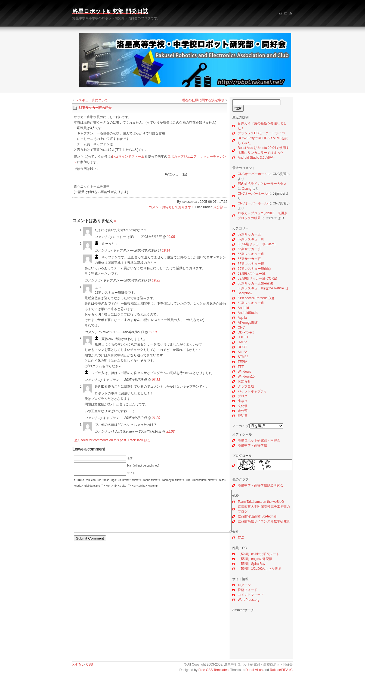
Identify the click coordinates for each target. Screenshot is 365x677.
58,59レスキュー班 (251, 273)
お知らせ (244, 381)
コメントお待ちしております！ (171, 207)
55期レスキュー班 (251, 254)
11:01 (153, 332)
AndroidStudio (248, 313)
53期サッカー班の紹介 (95, 108)
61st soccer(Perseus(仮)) (256, 298)
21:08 (170, 431)
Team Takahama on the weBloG (261, 502)
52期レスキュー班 (251, 239)
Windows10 (246, 376)
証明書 (243, 416)
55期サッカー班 (249, 249)
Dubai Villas (253, 670)
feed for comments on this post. (100, 440)
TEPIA (242, 362)
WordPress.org (248, 600)
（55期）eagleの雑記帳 (255, 559)
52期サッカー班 (249, 234)
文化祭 (243, 406)
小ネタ (243, 401)
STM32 (243, 357)
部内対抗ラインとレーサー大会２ (262, 184)
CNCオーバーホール (253, 174)
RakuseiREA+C (281, 670)
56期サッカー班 (249, 259)
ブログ (243, 396)
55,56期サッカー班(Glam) (257, 244)
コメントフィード (251, 595)
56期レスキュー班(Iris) (254, 269)
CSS (89, 664)
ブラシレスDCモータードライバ (261, 133)
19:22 (156, 280)
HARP (242, 342)
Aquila (242, 318)
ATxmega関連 (248, 322)
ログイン (244, 585)
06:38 (156, 380)
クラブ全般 (246, 386)
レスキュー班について (91, 100)
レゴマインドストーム (128, 156)
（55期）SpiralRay (251, 564)
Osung (246, 189)
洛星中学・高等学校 (252, 445)
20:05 (171, 237)
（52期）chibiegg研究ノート (259, 554)
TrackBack (139, 440)
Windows (244, 371)
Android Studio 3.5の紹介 (256, 158)
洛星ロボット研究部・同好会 (259, 440)
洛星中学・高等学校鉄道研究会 (260, 485)
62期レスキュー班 (251, 303)
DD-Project (246, 332)
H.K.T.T (243, 337)
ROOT (242, 347)
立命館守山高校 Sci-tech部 (257, 516)
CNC (241, 327)
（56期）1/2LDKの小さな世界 (260, 569)
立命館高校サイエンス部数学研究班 (264, 521)
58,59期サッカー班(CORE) (257, 278)
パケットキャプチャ (252, 391)
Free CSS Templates (213, 670)
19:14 (166, 250)
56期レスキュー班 (251, 264)
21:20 (156, 418)
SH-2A (242, 352)
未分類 (243, 411)
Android (243, 308)
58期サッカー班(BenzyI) (255, 283)
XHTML (77, 664)
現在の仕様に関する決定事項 (203, 100)
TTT (241, 367)
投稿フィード (247, 590)
